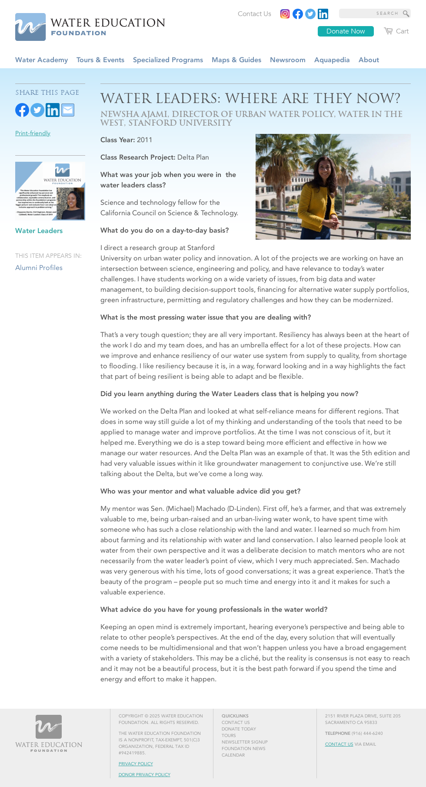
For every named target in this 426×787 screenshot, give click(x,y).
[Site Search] (406, 13)
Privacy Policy (136, 764)
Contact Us (339, 744)
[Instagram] (285, 14)
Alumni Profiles (39, 267)
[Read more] (323, 14)
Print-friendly (32, 133)
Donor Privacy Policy (144, 774)
